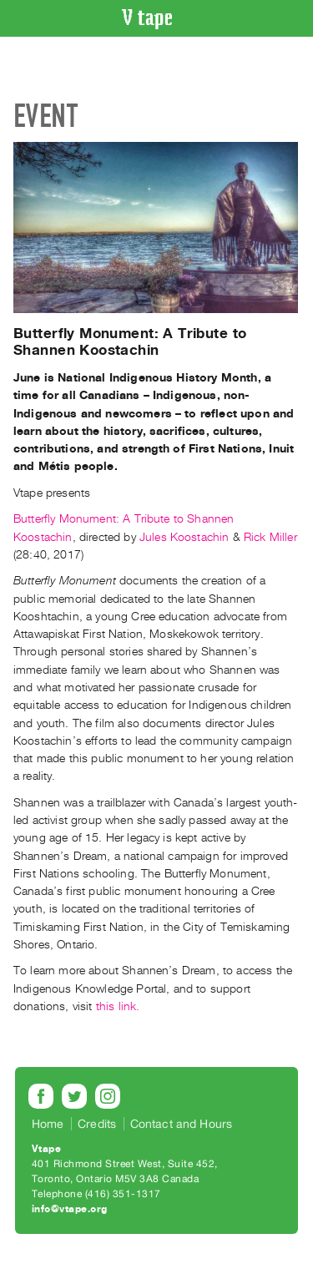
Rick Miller (270, 537)
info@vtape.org (70, 1209)
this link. (118, 1006)
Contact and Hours (181, 1123)
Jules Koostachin (183, 537)
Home (48, 1123)
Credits (97, 1123)
